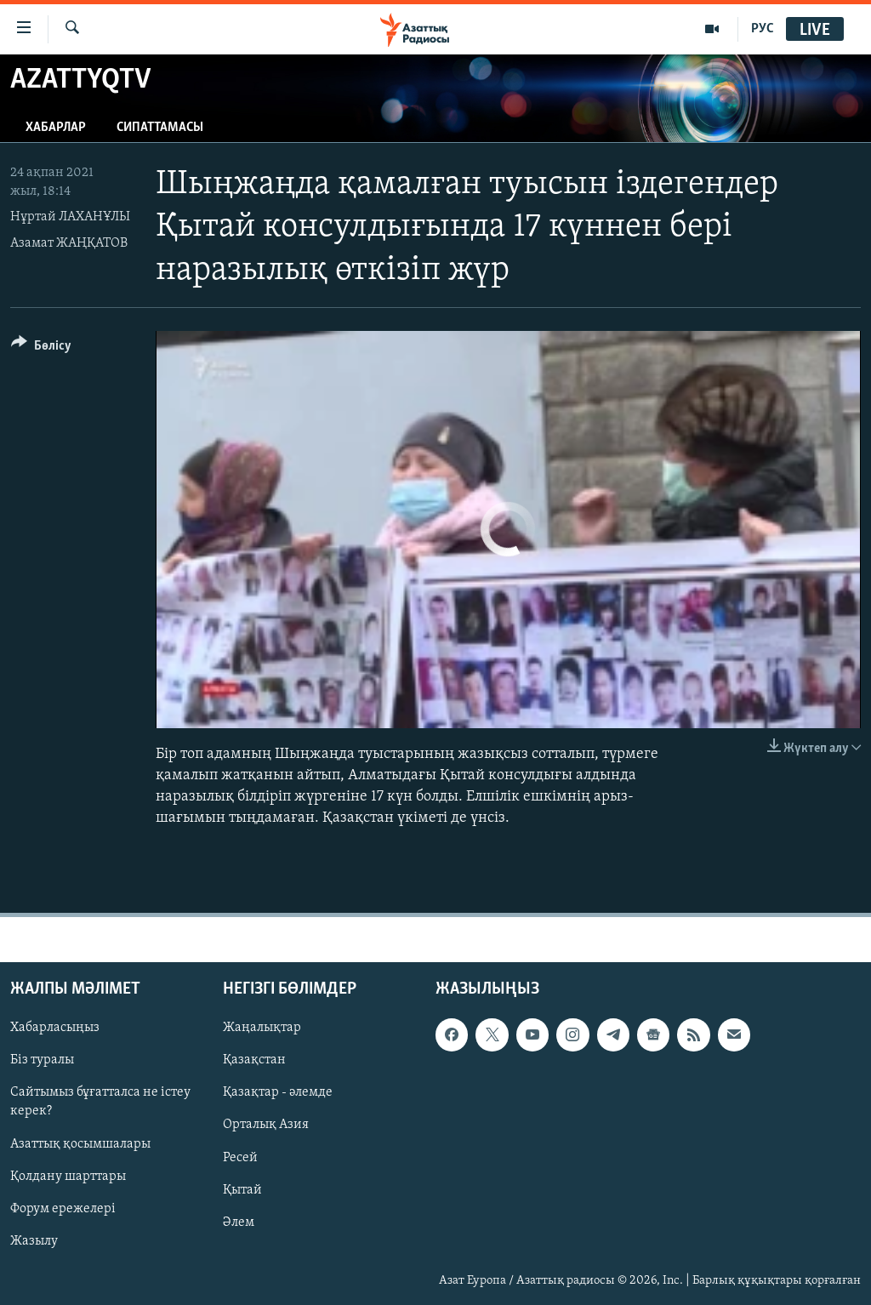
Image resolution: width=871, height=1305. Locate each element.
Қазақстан (254, 1061)
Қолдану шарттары (68, 1176)
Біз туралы (42, 1061)
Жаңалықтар (262, 1028)
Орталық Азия (266, 1125)
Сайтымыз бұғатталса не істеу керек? (100, 1102)
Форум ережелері (63, 1209)
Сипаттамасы (160, 127)
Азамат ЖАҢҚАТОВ (69, 243)
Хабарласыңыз (55, 1028)
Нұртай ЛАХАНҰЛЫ (70, 217)
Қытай (242, 1190)
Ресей (240, 1158)
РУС (762, 29)
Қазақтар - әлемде (278, 1093)
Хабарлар (56, 127)
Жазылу (34, 1241)
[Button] (41, 348)
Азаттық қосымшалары (80, 1144)
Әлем (238, 1222)
